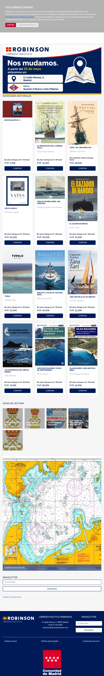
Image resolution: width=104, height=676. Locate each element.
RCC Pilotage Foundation (79, 374)
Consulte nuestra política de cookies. (20, 17)
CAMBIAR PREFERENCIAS (27, 25)
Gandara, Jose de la (77, 151)
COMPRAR (17, 168)
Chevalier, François (11, 212)
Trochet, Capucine (77, 301)
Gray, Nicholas (10, 376)
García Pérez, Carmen (45, 152)
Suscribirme (52, 589)
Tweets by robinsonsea (12, 597)
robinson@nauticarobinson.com (55, 628)
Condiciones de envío (91, 641)
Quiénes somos (10, 641)
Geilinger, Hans (10, 300)
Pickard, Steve (42, 374)
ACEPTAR (10, 25)
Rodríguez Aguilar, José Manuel (49, 207)
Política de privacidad (49, 641)
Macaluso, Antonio (44, 298)
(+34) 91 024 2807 (55, 625)
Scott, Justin (74, 227)
